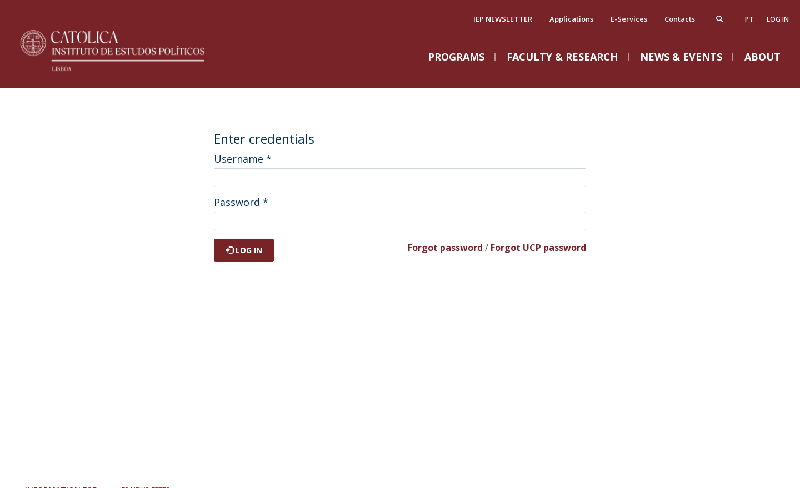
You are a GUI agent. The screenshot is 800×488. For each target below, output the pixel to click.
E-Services (629, 19)
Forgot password (445, 248)
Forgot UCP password (538, 248)
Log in (778, 19)
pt (749, 19)
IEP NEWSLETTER (502, 19)
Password (241, 202)
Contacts (679, 19)
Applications (571, 19)
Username (243, 158)
